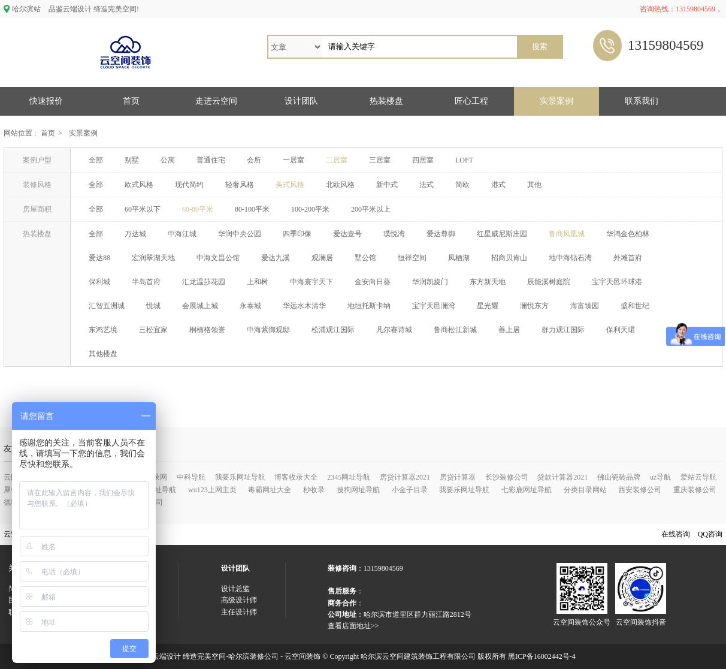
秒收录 (314, 490)
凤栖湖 (459, 258)
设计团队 (301, 101)
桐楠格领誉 (207, 330)
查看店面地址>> (353, 626)
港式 (498, 184)
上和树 (257, 282)
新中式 (387, 184)
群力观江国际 (563, 330)
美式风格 (290, 184)
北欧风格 (340, 184)
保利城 (99, 282)
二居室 (336, 160)
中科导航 (191, 477)
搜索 (539, 46)
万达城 (135, 234)
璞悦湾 (394, 234)
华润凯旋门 (430, 282)
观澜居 (322, 258)
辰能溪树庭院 (548, 282)
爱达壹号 (347, 234)
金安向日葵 (373, 282)
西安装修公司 (639, 490)
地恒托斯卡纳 (369, 306)
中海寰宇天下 (311, 282)
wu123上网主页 (212, 490)
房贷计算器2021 (405, 477)
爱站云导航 (698, 477)
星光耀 (487, 306)
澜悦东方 (534, 306)
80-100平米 (252, 209)
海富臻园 (584, 306)
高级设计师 (239, 600)
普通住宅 (210, 160)
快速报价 (46, 101)
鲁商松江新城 (455, 330)
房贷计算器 (458, 477)
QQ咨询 (710, 534)
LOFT (464, 160)
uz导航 (660, 477)
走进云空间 (216, 101)
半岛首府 (146, 282)
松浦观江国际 (333, 330)
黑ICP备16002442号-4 (542, 656)
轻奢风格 (239, 184)
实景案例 (556, 101)
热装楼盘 (386, 101)
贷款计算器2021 (562, 477)
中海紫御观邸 (268, 330)
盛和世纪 (635, 306)
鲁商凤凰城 (567, 234)
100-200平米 (310, 209)
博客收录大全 (295, 477)
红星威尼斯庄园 (502, 234)
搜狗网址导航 (358, 490)
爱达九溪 (275, 258)
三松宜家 (153, 330)
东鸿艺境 (103, 330)
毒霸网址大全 (269, 490)
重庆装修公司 (694, 490)
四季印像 (297, 234)
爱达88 (99, 258)
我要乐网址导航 (240, 477)
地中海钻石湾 (570, 258)
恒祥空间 (412, 258)
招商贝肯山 (509, 258)
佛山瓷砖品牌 (618, 477)
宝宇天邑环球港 (617, 282)
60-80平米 (197, 209)
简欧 (462, 184)
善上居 (509, 330)
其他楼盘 (103, 353)
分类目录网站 (585, 490)
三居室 (380, 160)
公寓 (168, 160)
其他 (534, 184)
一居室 (293, 160)
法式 (426, 184)
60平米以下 (143, 209)
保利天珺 (620, 330)
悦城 (153, 306)
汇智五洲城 (107, 306)
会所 (254, 160)
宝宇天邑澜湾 (433, 306)
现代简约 (189, 184)
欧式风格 (139, 184)
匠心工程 (471, 101)
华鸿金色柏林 (627, 234)
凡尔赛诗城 (394, 330)
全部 (96, 160)
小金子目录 (410, 490)
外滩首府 (627, 258)
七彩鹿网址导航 (526, 490)
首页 (131, 101)
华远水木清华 (304, 306)
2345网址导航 (348, 477)
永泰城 (250, 306)
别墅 (132, 160)
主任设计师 (239, 612)
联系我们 (641, 101)
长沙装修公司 (506, 477)
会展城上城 (200, 306)
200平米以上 (371, 209)
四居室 (423, 160)
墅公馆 (365, 258)
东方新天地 (488, 282)
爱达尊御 (440, 234)
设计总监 (235, 588)
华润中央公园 (239, 234)
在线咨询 (675, 534)
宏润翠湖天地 (153, 258)
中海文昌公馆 (218, 258)
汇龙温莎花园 (203, 282)
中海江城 (182, 234)
